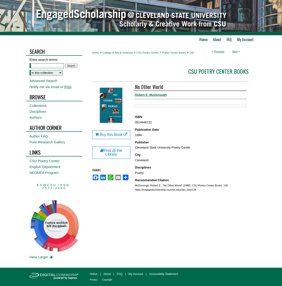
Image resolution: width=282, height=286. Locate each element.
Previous (219, 51)
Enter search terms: (44, 60)
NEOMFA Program (44, 173)
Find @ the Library (111, 152)
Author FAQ (39, 136)
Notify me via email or (51, 87)
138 (191, 52)
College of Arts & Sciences (118, 52)
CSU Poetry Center (147, 52)
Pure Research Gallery (47, 142)
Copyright (107, 279)
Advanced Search (43, 81)
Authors (36, 117)
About (107, 274)
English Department (45, 167)
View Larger (42, 257)
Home (95, 52)
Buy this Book (111, 135)
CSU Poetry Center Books (218, 71)
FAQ (119, 274)
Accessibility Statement (163, 274)
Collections (38, 106)
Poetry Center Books (174, 52)
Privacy (94, 279)
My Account (135, 274)
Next (235, 51)
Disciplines (38, 112)
